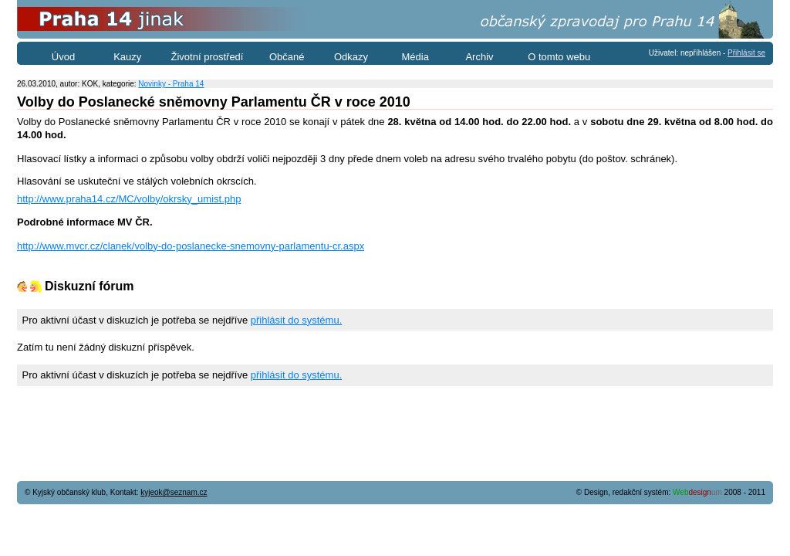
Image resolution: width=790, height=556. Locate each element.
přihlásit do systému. (297, 320)
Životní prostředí (207, 57)
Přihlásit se (746, 53)
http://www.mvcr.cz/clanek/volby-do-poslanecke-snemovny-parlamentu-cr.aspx (190, 246)
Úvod (63, 57)
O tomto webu (559, 57)
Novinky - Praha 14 (171, 84)
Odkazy (351, 57)
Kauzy (127, 57)
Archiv (479, 57)
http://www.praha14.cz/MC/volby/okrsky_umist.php (129, 199)
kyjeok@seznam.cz (173, 492)
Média (415, 57)
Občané (287, 57)
